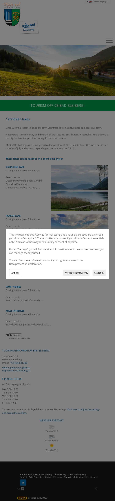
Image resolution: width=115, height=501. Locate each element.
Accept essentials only (76, 272)
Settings (15, 272)
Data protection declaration (25, 264)
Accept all (99, 272)
